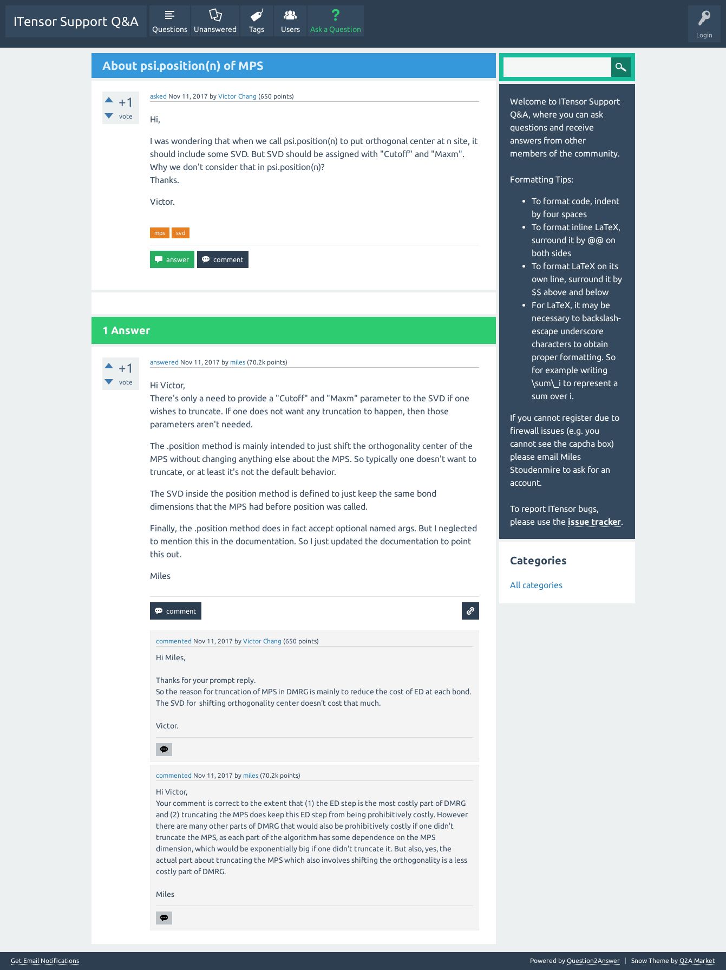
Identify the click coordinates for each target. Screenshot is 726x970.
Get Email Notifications (45, 961)
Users (290, 29)
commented (174, 641)
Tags (256, 29)
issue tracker (594, 521)
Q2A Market (697, 960)
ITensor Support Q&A (76, 21)
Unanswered (215, 29)
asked (158, 96)
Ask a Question (335, 29)
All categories (536, 585)
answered (164, 362)
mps (159, 233)
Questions (169, 29)
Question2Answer (593, 960)
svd (180, 233)
